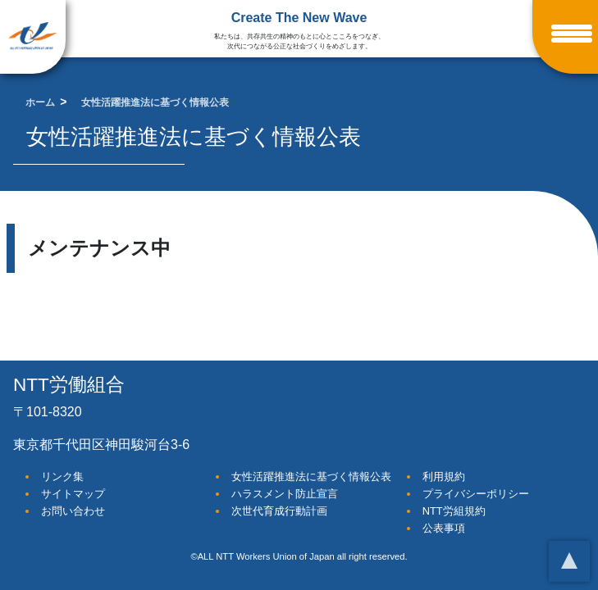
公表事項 (443, 528)
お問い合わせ (73, 511)
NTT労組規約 (454, 511)
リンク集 (62, 476)
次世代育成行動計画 (279, 511)
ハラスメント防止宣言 (284, 494)
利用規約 (443, 476)
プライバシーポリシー (475, 494)
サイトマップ (73, 494)
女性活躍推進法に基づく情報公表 (311, 476)
